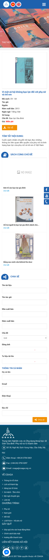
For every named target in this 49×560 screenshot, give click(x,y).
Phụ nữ (7, 509)
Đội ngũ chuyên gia (11, 496)
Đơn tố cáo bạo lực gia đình (14, 188)
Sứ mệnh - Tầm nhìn (12, 492)
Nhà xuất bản (7, 309)
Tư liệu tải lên (8, 356)
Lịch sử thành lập (11, 484)
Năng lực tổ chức (11, 488)
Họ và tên (6, 372)
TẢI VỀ (10, 127)
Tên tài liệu (6, 285)
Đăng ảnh (6, 344)
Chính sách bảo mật (12, 533)
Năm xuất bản (8, 321)
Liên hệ (7, 500)
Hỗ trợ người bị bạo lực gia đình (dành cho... (21, 225)
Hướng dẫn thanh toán (13, 537)
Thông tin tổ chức (11, 480)
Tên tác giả (6, 297)
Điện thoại (6, 395)
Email (4, 384)
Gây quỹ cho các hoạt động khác (17, 529)
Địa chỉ (5, 407)
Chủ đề (5, 333)
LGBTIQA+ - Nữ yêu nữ (13, 520)
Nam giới (7, 513)
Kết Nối (7, 517)
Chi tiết (6, 191)
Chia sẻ (41, 419)
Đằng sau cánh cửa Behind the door (17, 262)
